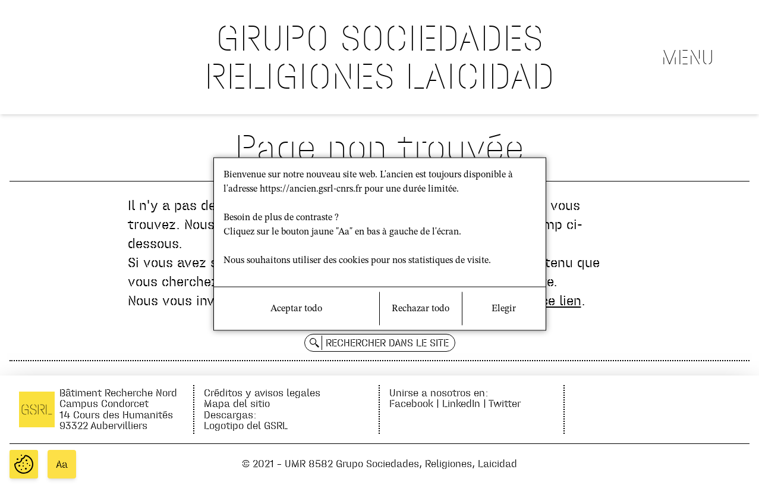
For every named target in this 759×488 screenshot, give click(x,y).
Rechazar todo (420, 309)
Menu (688, 57)
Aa (62, 464)
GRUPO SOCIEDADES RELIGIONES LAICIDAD (379, 57)
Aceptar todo (296, 309)
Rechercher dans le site (387, 343)
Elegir (504, 309)
